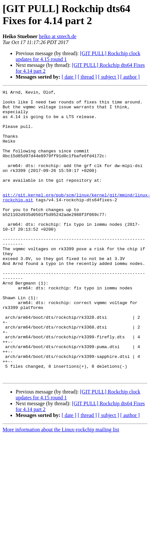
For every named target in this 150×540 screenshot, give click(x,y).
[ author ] (130, 77)
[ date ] (69, 77)
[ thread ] (87, 77)
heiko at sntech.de (57, 36)
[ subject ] (108, 77)
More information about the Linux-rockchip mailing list (61, 487)
